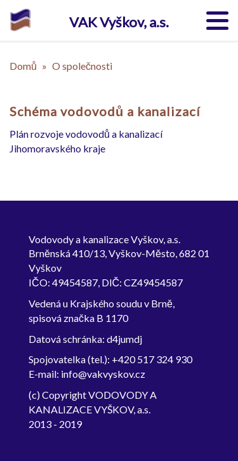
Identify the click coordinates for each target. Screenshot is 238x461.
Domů (23, 66)
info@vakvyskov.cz (103, 374)
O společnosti (82, 66)
